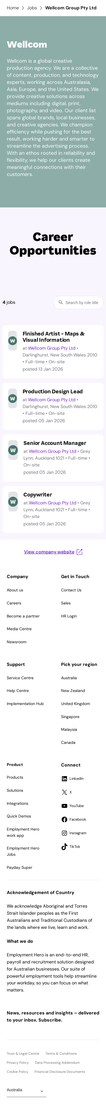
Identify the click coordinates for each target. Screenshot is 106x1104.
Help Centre (18, 690)
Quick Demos (19, 816)
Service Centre (20, 677)
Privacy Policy (18, 1062)
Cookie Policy (17, 1071)
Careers (14, 603)
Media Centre (19, 628)
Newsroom (16, 641)
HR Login (69, 616)
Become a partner (23, 616)
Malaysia (69, 729)
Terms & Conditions (61, 1053)
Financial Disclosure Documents (59, 1071)
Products (15, 777)
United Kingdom (75, 703)
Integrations (17, 803)
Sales (66, 603)
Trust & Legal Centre (23, 1053)
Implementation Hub (25, 703)
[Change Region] (26, 1091)
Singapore (70, 716)
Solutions (15, 790)
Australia (69, 677)
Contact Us (71, 590)
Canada (68, 742)
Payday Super (19, 867)
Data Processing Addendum (57, 1062)
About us (15, 590)
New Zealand (73, 690)
